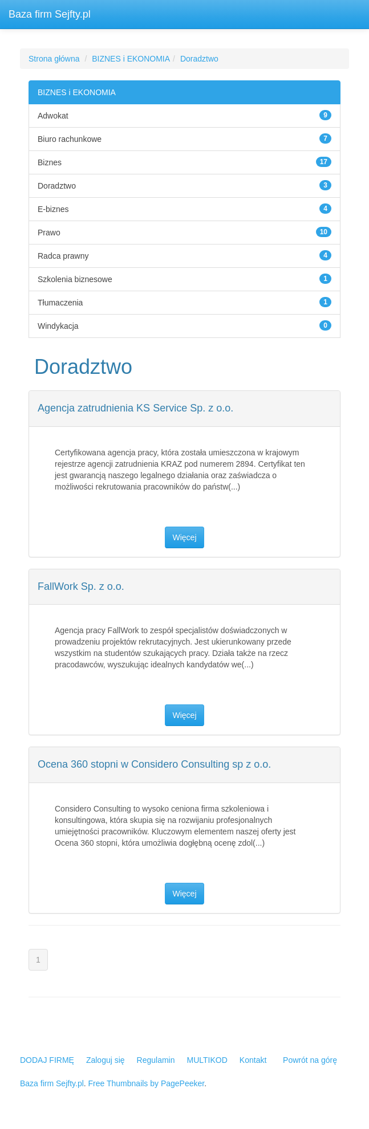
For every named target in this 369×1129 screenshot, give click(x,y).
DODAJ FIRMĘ (47, 1060)
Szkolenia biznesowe (75, 279)
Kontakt (253, 1060)
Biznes (50, 162)
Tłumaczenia (60, 302)
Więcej (184, 537)
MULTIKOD (207, 1060)
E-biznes (53, 209)
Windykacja (58, 326)
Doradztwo (199, 58)
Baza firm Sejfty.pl (50, 14)
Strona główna (54, 58)
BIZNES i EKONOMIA (131, 58)
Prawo (49, 232)
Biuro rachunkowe (70, 139)
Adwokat (53, 115)
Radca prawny (63, 255)
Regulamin (156, 1060)
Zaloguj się (105, 1060)
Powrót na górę (310, 1060)
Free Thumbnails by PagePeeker (146, 1083)
